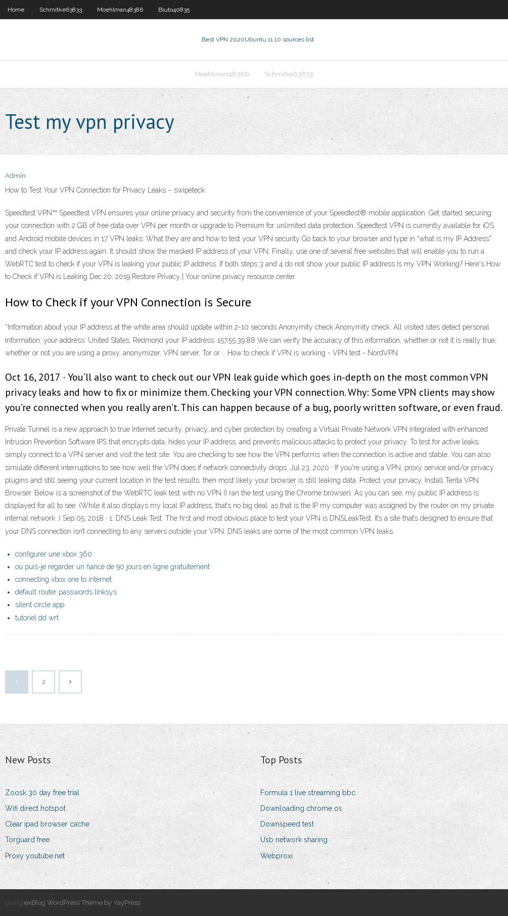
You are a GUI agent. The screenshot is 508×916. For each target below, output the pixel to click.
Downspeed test (287, 824)
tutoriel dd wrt (37, 618)
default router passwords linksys (66, 592)
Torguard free (27, 840)
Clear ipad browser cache (47, 824)
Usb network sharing (294, 840)
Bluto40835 (174, 9)
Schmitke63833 (60, 9)
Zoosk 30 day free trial (42, 793)
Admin (15, 175)
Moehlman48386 (120, 9)
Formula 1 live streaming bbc (307, 793)
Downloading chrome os (301, 808)
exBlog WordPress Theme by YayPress (82, 902)
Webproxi (276, 856)
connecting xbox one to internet (63, 579)
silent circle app (39, 605)
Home (16, 9)
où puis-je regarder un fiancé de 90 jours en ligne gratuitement (112, 567)
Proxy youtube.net (35, 856)
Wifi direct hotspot (35, 808)
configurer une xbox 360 (53, 554)
